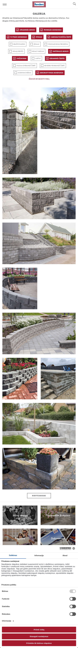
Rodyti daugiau (39, 496)
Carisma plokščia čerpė (61, 37)
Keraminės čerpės (57, 58)
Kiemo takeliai (38, 51)
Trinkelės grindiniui (52, 30)
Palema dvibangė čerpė (26, 66)
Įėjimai (36, 44)
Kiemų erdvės (18, 51)
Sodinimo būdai (24, 73)
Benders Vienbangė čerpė (54, 66)
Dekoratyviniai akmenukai (51, 73)
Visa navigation (5, 4)
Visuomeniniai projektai (58, 44)
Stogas (39, 37)
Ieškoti (74, 4)
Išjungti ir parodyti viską (39, 79)
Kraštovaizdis (19, 44)
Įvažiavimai (21, 58)
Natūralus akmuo (61, 51)
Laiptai (38, 58)
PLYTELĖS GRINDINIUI (18, 37)
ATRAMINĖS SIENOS (27, 30)
